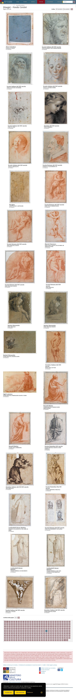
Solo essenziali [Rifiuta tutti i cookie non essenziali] (20, 692)
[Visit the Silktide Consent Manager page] (41, 692)
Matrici (33, 1)
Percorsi (60, 2)
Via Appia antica (20, 5)
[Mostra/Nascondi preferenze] (30, 692)
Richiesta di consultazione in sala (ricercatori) (30, 665)
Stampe (25, 1)
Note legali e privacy (52, 665)
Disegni (41, 1)
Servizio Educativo (44, 669)
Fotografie (50, 1)
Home (17, 1)
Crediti (43, 665)
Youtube (42, 673)
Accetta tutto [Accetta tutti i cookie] (8, 692)
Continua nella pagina (8, 617)
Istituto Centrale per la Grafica (10, 665)
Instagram (42, 671)
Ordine (53, 9)
